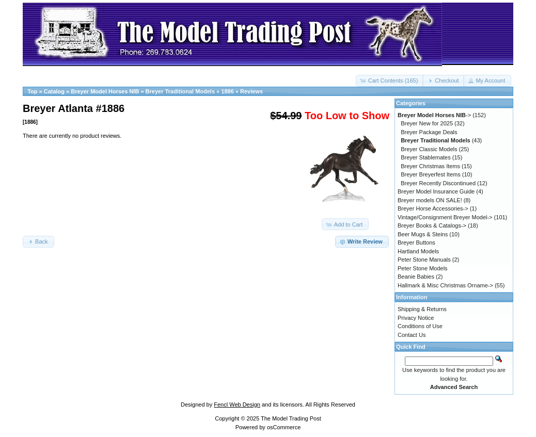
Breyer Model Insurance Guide (436, 191)
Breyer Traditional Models (180, 91)
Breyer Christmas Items (430, 166)
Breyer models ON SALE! (430, 200)
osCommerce (284, 427)
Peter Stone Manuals (424, 259)
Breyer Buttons (416, 242)
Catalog (54, 91)
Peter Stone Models (423, 268)
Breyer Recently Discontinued (438, 183)
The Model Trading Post (291, 418)
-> (434, 115)
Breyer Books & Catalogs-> (432, 225)
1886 (227, 91)
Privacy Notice (416, 318)
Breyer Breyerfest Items (431, 174)
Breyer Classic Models (429, 149)
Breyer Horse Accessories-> (433, 208)
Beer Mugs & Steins (423, 234)
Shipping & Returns (422, 309)
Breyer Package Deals (429, 132)
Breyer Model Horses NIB (105, 91)
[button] (390, 81)
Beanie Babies (416, 276)
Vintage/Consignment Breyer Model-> (445, 217)
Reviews (251, 91)
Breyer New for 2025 (427, 123)
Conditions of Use (420, 326)
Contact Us (411, 335)
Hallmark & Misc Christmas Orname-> (445, 285)
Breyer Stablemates (426, 157)
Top (32, 91)
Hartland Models (418, 251)
